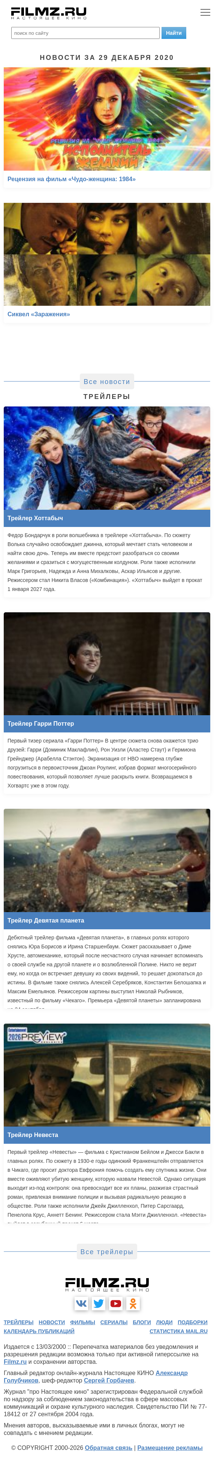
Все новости (107, 381)
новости (52, 1322)
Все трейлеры (107, 1252)
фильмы (82, 1322)
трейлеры (19, 1322)
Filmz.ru (15, 1362)
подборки (193, 1322)
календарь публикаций (39, 1331)
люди (164, 1322)
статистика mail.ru (179, 1331)
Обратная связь (109, 1448)
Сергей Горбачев (109, 1380)
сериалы (114, 1322)
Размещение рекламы (170, 1448)
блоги (142, 1322)
